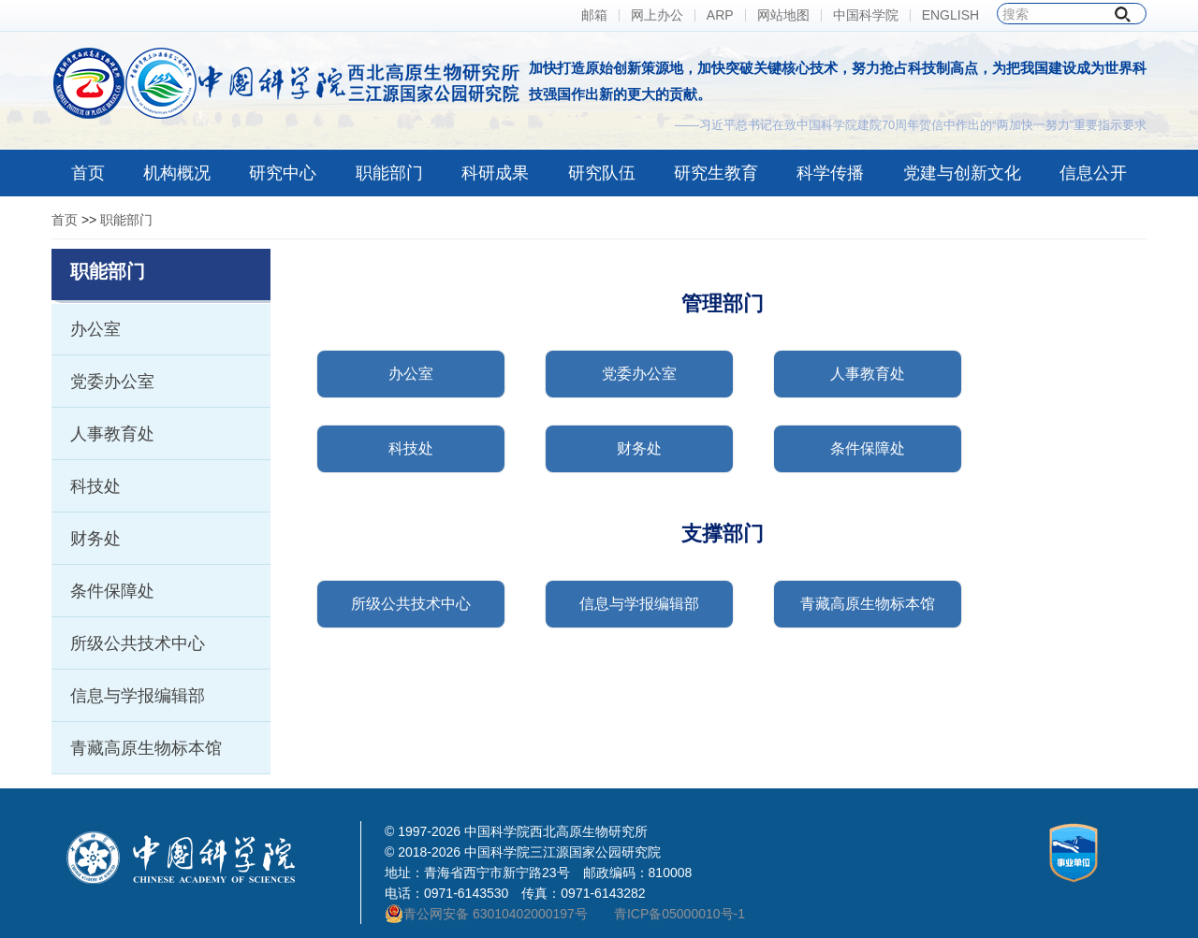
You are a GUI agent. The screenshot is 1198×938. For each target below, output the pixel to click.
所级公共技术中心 (137, 643)
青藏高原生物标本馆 (146, 748)
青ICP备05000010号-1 (679, 913)
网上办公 (657, 15)
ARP (720, 15)
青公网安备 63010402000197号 (486, 913)
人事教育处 (112, 434)
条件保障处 (112, 591)
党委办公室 (112, 381)
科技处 (95, 486)
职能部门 (126, 219)
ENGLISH (950, 15)
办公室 (95, 329)
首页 (64, 219)
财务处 (95, 538)
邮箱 (594, 15)
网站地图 (783, 15)
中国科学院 (865, 15)
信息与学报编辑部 (137, 695)
